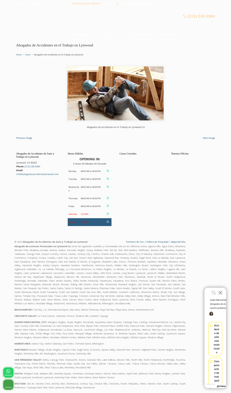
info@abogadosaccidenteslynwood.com (139, 3)
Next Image (209, 137)
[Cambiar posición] (213, 290)
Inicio (28, 54)
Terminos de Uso (135, 241)
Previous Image (24, 137)
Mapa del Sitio (178, 241)
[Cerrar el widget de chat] (220, 290)
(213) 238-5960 (109, 3)
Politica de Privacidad (157, 241)
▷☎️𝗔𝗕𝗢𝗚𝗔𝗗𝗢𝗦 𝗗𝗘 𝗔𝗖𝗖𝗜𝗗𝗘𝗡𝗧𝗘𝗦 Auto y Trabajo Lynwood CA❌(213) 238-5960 (115, 20)
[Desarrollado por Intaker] (204, 386)
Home (19, 54)
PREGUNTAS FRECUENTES (30, 3)
